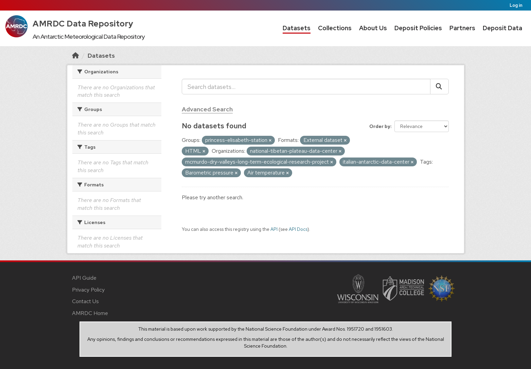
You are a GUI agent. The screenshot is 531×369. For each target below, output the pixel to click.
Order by (379, 126)
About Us (373, 28)
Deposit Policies (418, 28)
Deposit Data (502, 28)
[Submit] (439, 86)
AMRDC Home (90, 313)
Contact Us (85, 301)
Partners (462, 28)
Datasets (297, 28)
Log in (516, 5)
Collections (335, 28)
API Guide (84, 277)
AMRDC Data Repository (83, 23)
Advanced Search (207, 109)
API (274, 229)
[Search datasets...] (306, 86)
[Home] (75, 55)
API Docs (298, 229)
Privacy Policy (88, 289)
